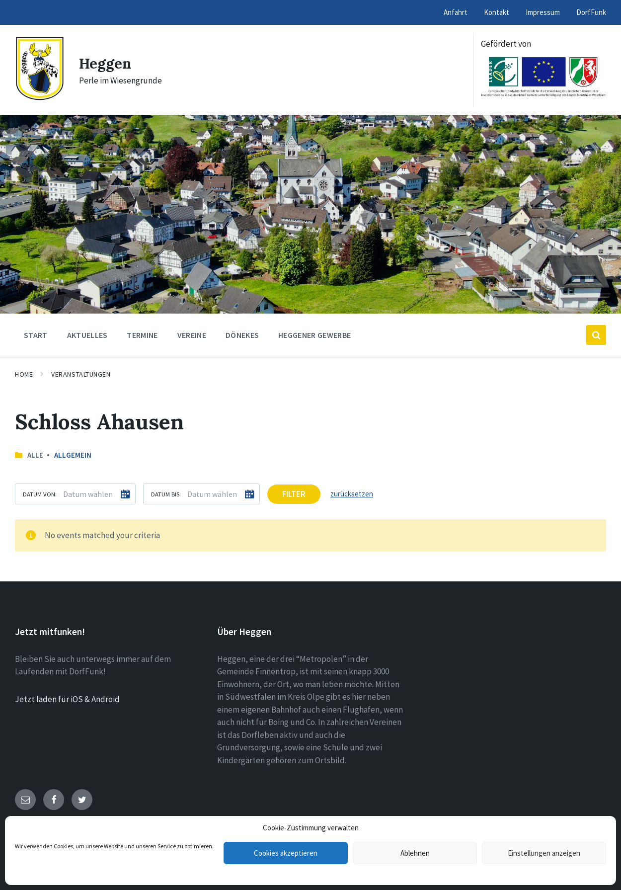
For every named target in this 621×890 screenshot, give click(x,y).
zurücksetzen (351, 493)
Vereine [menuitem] (191, 335)
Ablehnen (415, 853)
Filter (294, 493)
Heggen (106, 63)
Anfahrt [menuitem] (455, 12)
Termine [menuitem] (142, 335)
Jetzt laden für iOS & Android (67, 699)
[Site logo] (39, 97)
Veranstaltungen (80, 374)
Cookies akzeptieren (285, 853)
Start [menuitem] (36, 335)
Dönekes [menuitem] (242, 335)
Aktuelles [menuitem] (87, 335)
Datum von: (40, 494)
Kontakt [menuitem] (496, 12)
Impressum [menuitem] (543, 12)
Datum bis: (166, 494)
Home (24, 374)
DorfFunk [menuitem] (591, 12)
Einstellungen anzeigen (544, 853)
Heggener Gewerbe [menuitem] (314, 335)
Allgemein (72, 455)
